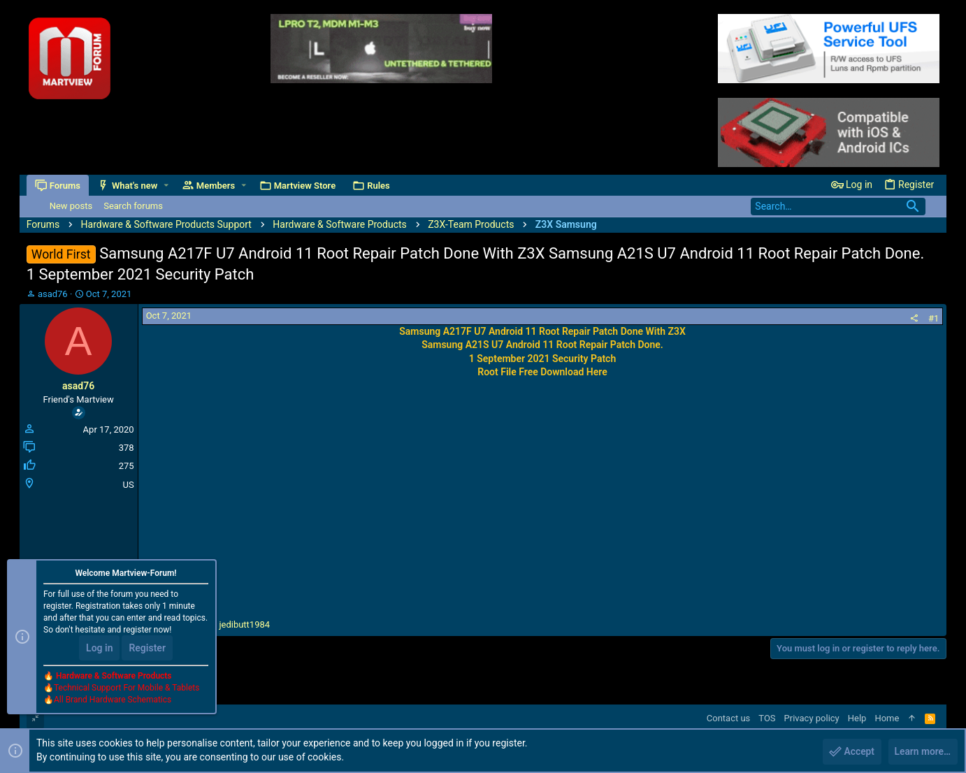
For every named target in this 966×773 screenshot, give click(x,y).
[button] (166, 185)
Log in (99, 648)
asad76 (53, 294)
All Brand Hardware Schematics (112, 700)
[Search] (838, 206)
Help (857, 718)
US (128, 484)
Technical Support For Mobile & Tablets (126, 688)
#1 (933, 318)
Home (886, 718)
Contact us (729, 718)
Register (147, 648)
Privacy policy (811, 718)
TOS (766, 718)
